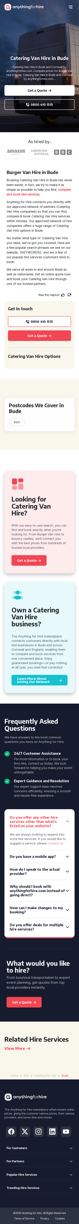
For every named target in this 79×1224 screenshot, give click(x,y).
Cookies (60, 1218)
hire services (30, 194)
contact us (55, 843)
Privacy (44, 1218)
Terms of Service (24, 1218)
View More (17, 1048)
